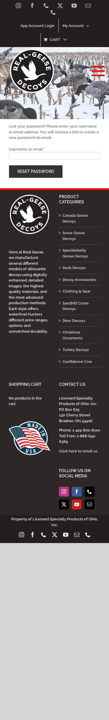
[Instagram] (64, 492)
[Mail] (89, 504)
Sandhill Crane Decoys (75, 306)
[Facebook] (77, 492)
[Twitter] (64, 504)
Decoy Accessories (79, 279)
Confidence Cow (77, 361)
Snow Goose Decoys (73, 236)
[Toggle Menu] (96, 71)
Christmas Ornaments (72, 335)
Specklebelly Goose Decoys (75, 253)
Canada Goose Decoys (75, 218)
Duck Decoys (73, 268)
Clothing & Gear (76, 291)
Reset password (35, 171)
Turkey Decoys (75, 350)
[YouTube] (77, 504)
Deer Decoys (73, 320)
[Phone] (89, 492)
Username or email (27, 149)
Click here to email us (78, 451)
